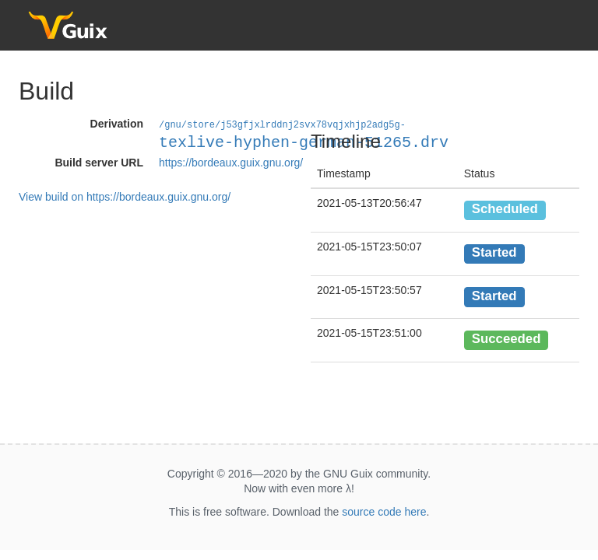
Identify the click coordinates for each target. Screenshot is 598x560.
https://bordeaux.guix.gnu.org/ (231, 162)
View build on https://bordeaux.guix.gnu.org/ (124, 196)
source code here (384, 512)
